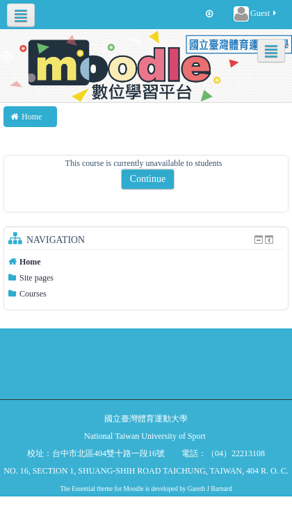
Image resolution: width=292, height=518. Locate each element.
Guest (256, 14)
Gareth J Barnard (210, 488)
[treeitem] (146, 262)
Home (30, 262)
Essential (83, 488)
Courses (33, 294)
